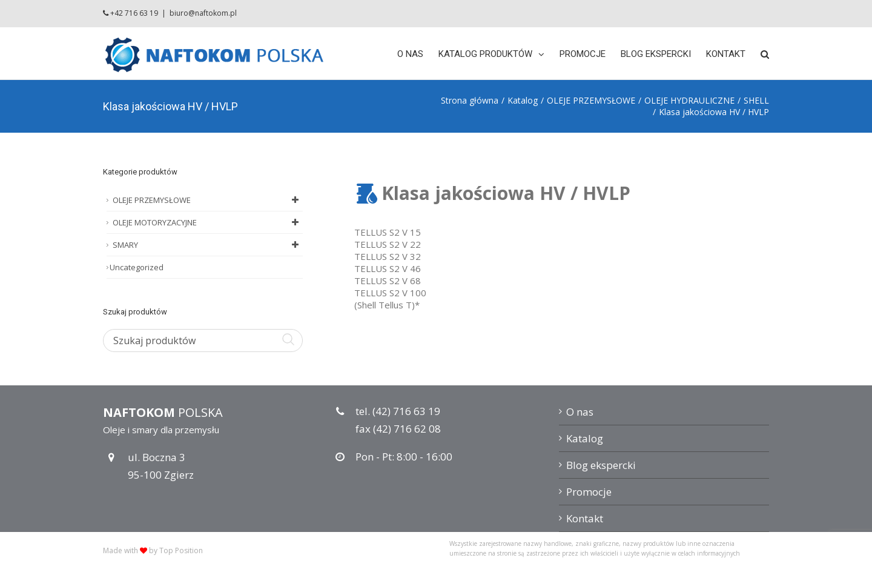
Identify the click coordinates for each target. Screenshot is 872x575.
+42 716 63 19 (134, 13)
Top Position (181, 550)
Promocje (589, 492)
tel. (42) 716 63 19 (397, 411)
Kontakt (584, 518)
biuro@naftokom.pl (203, 13)
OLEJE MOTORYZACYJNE (208, 222)
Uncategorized (137, 267)
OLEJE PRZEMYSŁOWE (208, 199)
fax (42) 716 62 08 (398, 429)
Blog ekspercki (601, 465)
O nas (579, 412)
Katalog (584, 438)
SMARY (208, 244)
